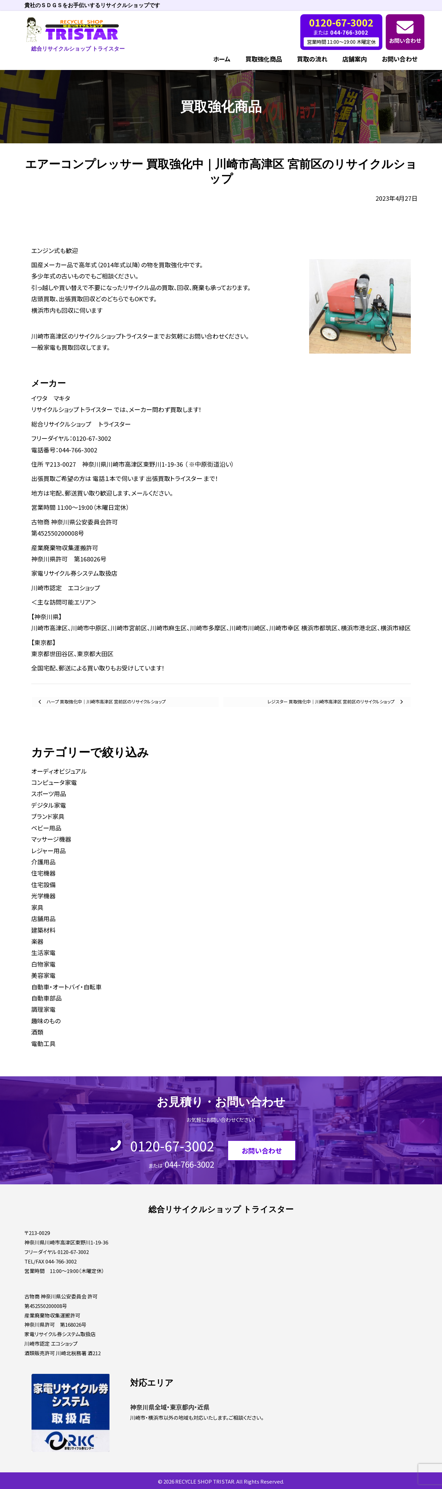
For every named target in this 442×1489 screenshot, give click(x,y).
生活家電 (43, 952)
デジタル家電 (48, 805)
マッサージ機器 (51, 839)
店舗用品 (43, 918)
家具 (37, 907)
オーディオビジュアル (59, 771)
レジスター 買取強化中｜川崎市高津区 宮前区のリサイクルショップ (331, 701)
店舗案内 (354, 58)
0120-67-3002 (172, 1145)
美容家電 (43, 975)
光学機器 (43, 895)
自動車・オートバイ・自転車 (66, 986)
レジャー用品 (48, 850)
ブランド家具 (47, 816)
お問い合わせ (405, 40)
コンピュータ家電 (54, 782)
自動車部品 (46, 997)
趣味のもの (46, 1020)
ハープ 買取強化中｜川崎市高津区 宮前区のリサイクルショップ (106, 701)
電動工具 (43, 1043)
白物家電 (43, 963)
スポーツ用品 (48, 793)
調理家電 (43, 1009)
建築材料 (43, 930)
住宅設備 (43, 884)
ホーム (221, 58)
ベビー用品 (46, 827)
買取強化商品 (263, 58)
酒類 (37, 1031)
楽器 (37, 941)
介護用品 (43, 861)
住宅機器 (43, 872)
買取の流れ (312, 58)
